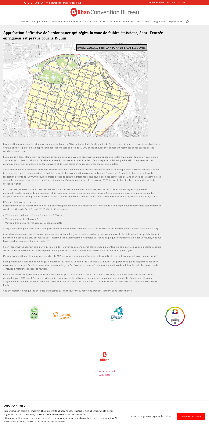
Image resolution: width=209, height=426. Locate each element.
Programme (159, 22)
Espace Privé (175, 22)
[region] (104, 413)
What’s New (143, 22)
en (173, 3)
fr (179, 3)
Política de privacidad (104, 371)
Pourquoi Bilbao (40, 22)
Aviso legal (104, 374)
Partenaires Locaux (95, 22)
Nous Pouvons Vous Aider (65, 22)
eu (183, 3)
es (168, 3)
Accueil (24, 22)
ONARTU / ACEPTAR (191, 416)
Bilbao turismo (156, 3)
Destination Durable (119, 22)
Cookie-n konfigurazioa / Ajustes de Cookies (150, 416)
